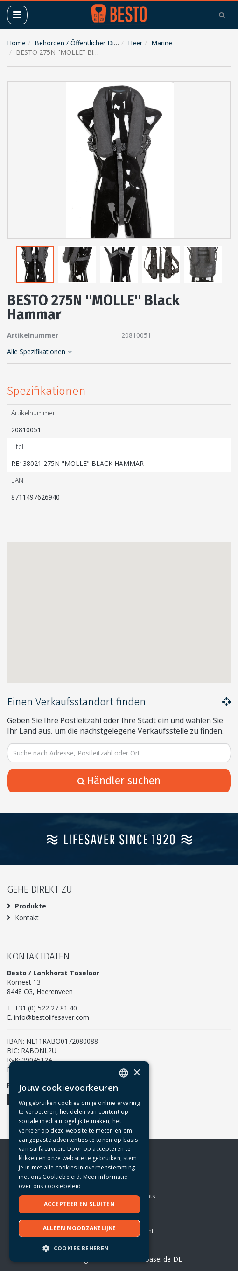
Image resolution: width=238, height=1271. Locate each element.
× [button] (136, 1072)
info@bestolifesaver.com (51, 1017)
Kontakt (27, 917)
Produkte (30, 905)
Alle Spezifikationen (39, 351)
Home (16, 42)
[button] (221, 90)
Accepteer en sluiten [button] (79, 1204)
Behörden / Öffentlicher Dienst (81, 42)
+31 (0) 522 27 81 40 (45, 1007)
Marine (161, 42)
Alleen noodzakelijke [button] (79, 1228)
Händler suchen (119, 780)
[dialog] (79, 1161)
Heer (135, 42)
